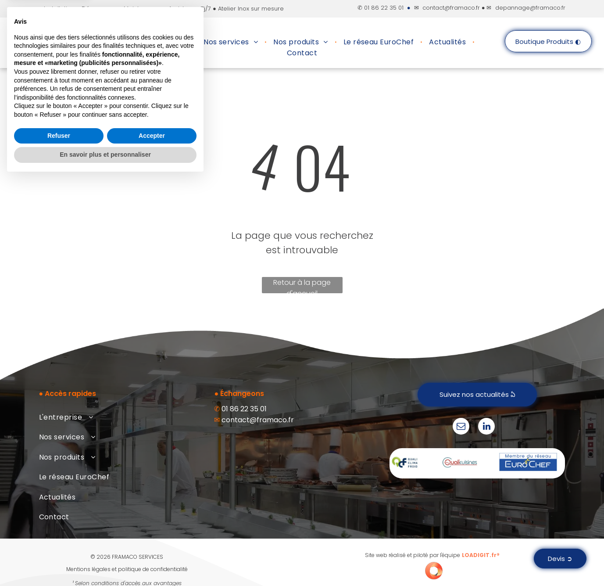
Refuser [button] (58, 542)
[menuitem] (163, 41)
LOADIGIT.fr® (481, 555)
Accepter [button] (152, 542)
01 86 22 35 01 (384, 8)
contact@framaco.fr (451, 8)
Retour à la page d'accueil (302, 285)
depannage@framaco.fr (530, 8)
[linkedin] (486, 427)
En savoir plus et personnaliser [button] (105, 561)
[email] (461, 427)
